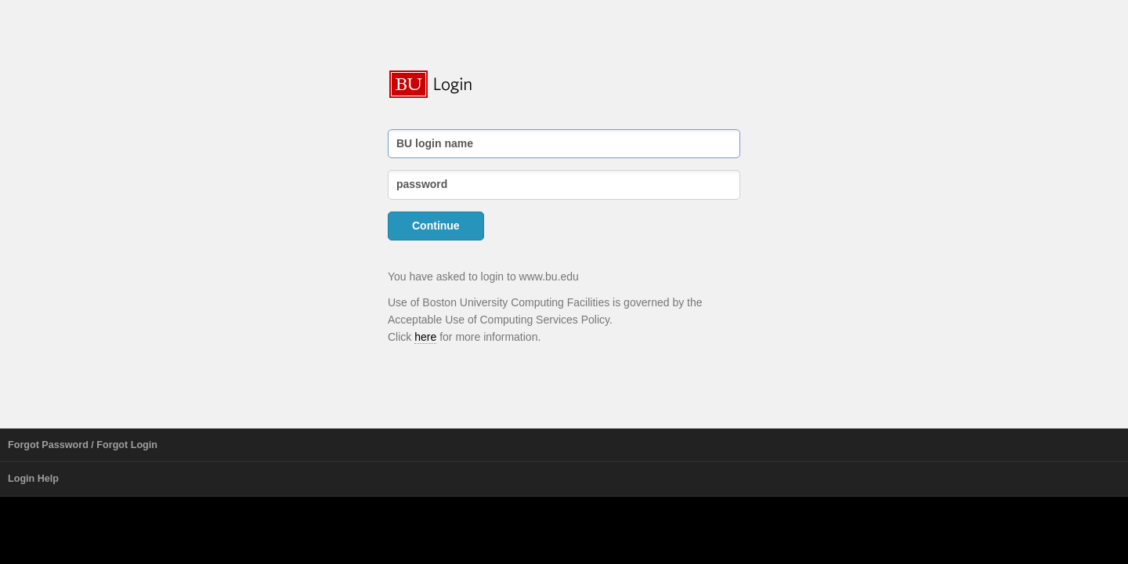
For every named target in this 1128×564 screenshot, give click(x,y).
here (425, 337)
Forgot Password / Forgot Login (82, 444)
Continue (436, 225)
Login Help (33, 478)
